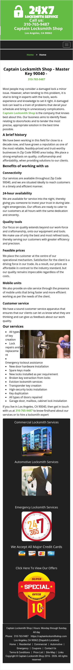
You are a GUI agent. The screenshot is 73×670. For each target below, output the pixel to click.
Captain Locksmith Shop (19, 113)
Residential (25, 644)
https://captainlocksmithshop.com (49, 636)
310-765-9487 (36, 24)
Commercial (40, 644)
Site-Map (50, 652)
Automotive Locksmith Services (36, 462)
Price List (38, 652)
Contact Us (50, 648)
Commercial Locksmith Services (36, 422)
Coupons (36, 648)
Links (61, 652)
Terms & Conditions (19, 652)
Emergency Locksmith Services (36, 507)
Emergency (22, 648)
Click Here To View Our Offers (36, 568)
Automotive (56, 644)
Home (30, 54)
